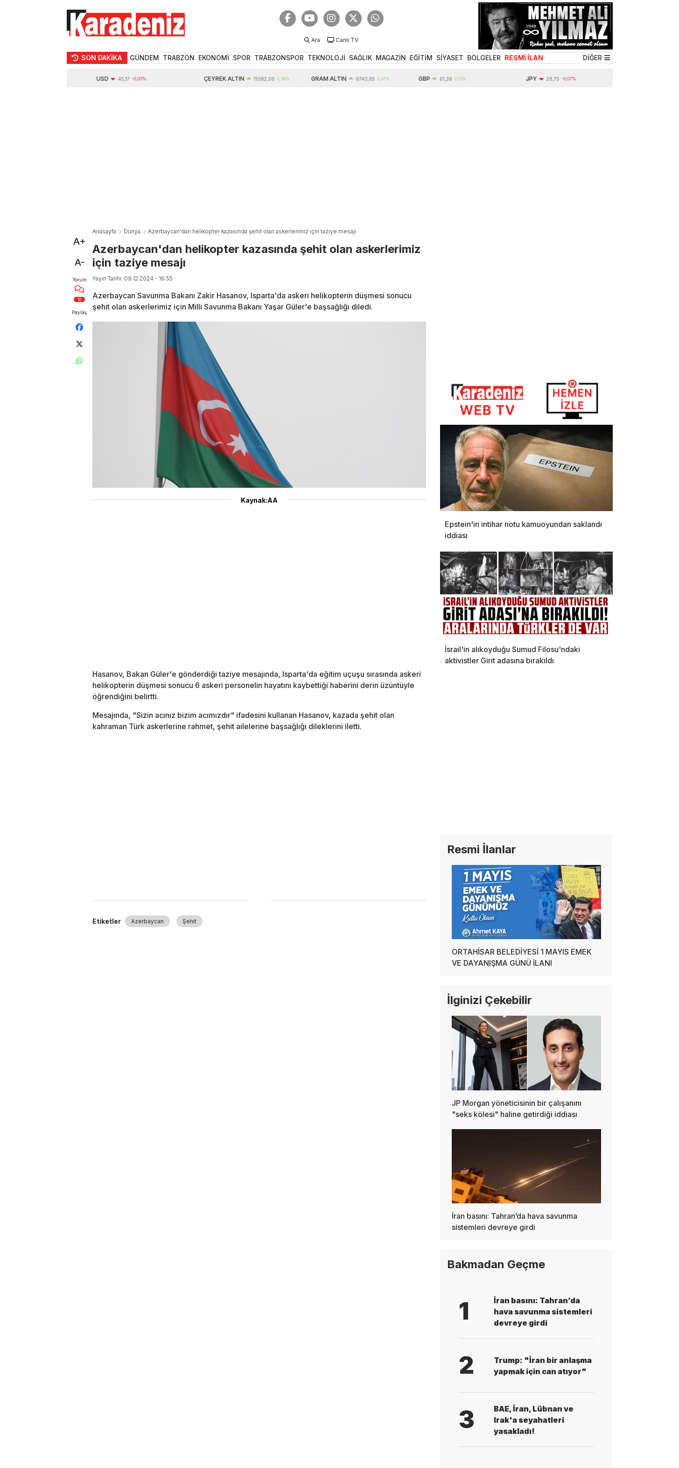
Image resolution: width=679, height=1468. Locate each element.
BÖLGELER (484, 58)
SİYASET (449, 58)
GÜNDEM (144, 58)
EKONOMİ (213, 58)
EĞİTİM (421, 58)
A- (79, 262)
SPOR (242, 58)
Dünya (132, 231)
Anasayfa (104, 231)
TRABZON (179, 58)
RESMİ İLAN (523, 58)
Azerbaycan (147, 921)
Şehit (189, 921)
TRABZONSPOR (279, 58)
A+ (79, 241)
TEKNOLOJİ (326, 58)
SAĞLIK (360, 58)
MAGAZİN (391, 58)
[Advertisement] (340, 157)
